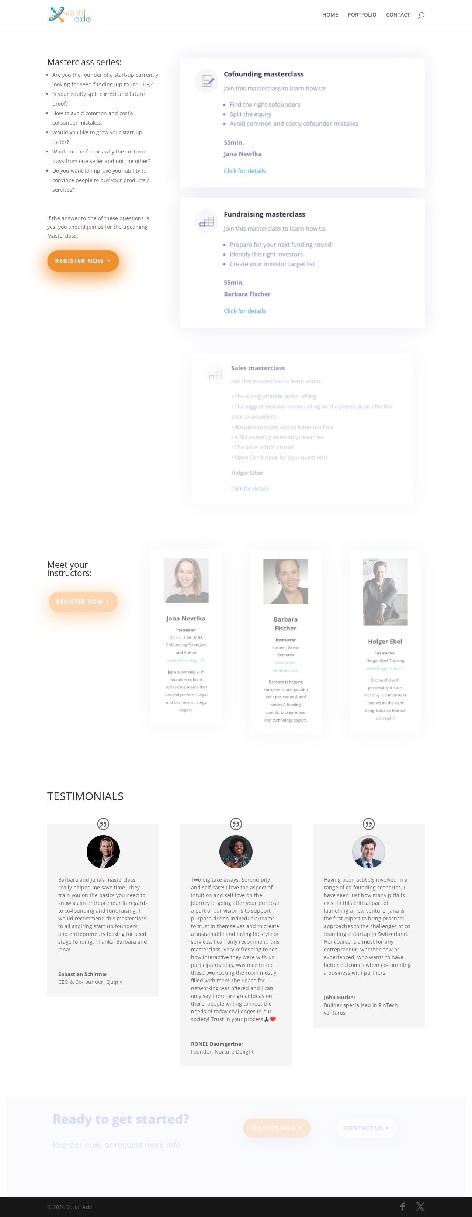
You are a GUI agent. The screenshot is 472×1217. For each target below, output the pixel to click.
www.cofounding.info (186, 665)
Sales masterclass (262, 380)
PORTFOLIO (362, 15)
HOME (330, 15)
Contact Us (361, 1129)
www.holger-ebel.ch (385, 674)
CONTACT (398, 15)
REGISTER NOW (80, 261)
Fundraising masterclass (266, 219)
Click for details (248, 172)
